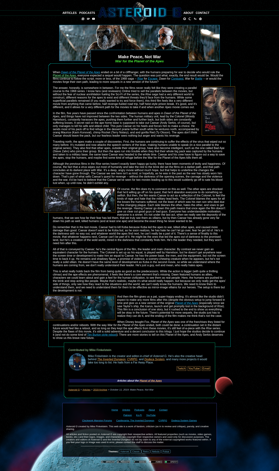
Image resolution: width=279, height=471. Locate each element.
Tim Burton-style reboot (102, 334)
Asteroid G (74, 389)
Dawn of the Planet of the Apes (80, 72)
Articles (87, 389)
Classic (136, 451)
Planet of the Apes (64, 75)
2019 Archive (100, 389)
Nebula (155, 451)
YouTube (194, 368)
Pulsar (166, 451)
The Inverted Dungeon (111, 359)
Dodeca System (154, 359)
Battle (198, 78)
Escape (152, 78)
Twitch (181, 368)
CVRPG (132, 359)
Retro (146, 451)
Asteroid (124, 451)
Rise (140, 78)
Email (206, 368)
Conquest (177, 78)
